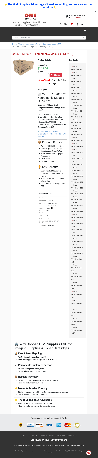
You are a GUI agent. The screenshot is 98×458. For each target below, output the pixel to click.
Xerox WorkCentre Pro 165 (76, 259)
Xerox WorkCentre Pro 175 (76, 268)
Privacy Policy (72, 435)
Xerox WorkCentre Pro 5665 (76, 312)
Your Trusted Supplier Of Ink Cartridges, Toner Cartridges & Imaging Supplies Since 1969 (29, 23)
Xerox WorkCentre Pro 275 (76, 303)
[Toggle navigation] (85, 30)
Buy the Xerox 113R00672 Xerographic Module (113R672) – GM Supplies (52, 133)
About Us (25, 435)
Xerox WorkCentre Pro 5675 (76, 321)
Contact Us (33, 435)
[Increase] (47, 75)
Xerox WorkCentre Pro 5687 (76, 330)
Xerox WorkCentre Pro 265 (76, 294)
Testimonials (61, 435)
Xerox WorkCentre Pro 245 (76, 277)
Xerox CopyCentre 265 (52, 44)
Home (14, 44)
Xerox (21, 44)
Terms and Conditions (47, 435)
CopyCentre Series (33, 44)
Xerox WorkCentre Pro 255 (76, 285)
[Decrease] (39, 75)
